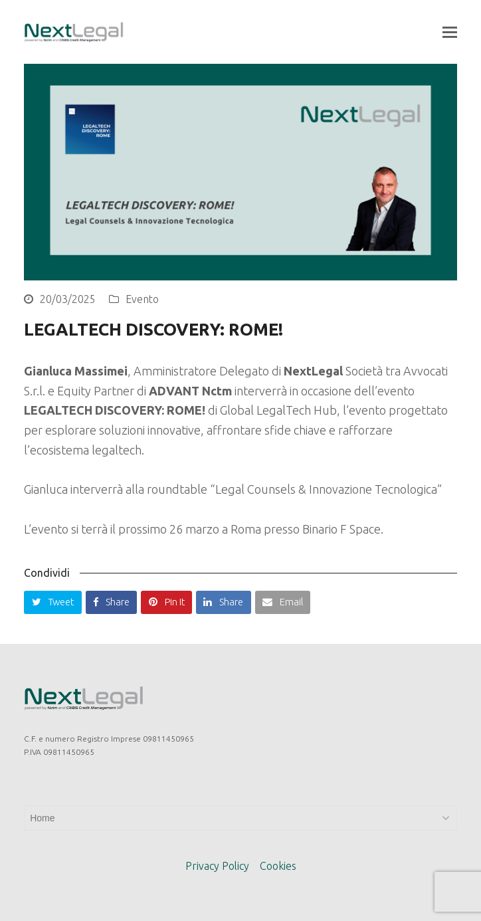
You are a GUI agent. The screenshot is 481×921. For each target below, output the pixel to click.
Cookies (278, 866)
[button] (449, 32)
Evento (142, 299)
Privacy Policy (217, 866)
